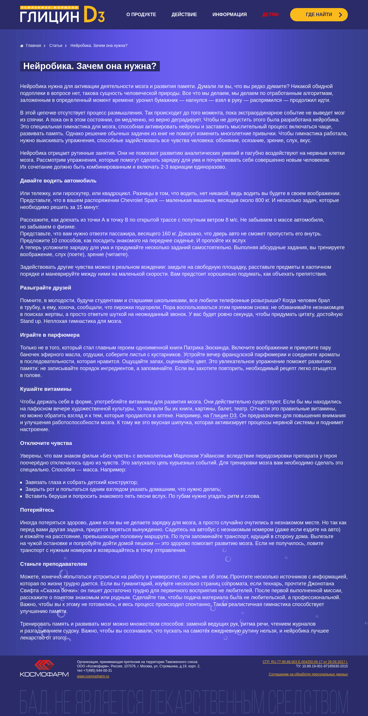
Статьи (56, 45)
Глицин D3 (223, 415)
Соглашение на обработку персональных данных (308, 674)
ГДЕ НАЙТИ (319, 14)
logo (62, 15)
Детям (270, 14)
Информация (229, 14)
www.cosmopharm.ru (93, 676)
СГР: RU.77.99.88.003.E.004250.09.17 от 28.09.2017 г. (305, 662)
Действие (184, 14)
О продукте (141, 14)
